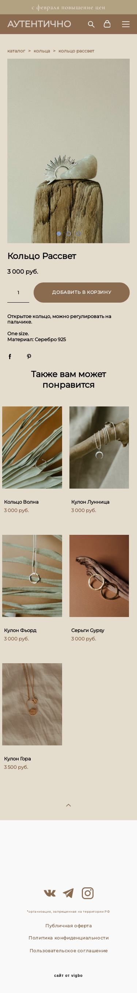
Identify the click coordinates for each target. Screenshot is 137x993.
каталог (16, 51)
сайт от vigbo (68, 976)
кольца (42, 51)
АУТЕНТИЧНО (39, 24)
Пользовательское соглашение (69, 950)
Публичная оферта (68, 925)
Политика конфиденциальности (68, 938)
